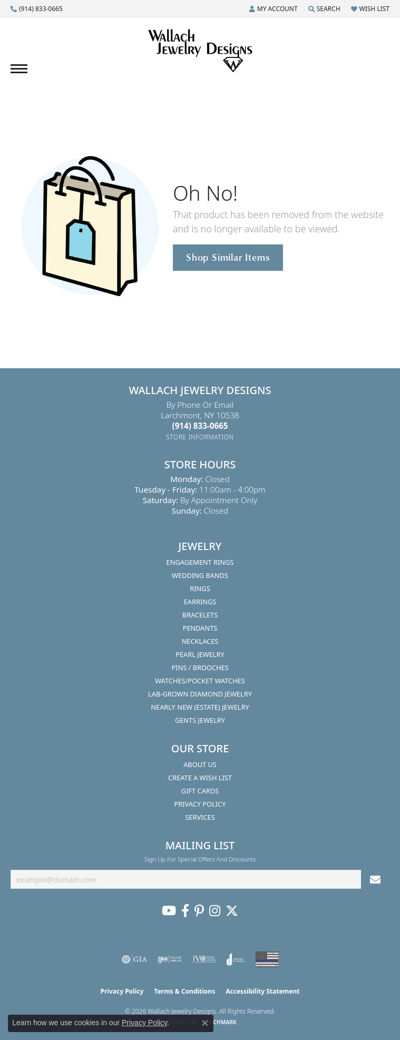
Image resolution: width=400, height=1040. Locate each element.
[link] (37, 9)
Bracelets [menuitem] (200, 615)
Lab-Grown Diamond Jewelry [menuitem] (200, 694)
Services (199, 817)
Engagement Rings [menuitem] (200, 562)
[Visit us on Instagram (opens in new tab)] (214, 911)
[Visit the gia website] (134, 959)
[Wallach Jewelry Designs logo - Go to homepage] (200, 51)
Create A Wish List (200, 777)
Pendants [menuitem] (200, 628)
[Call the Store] (200, 425)
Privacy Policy (200, 804)
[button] (273, 9)
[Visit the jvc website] (204, 959)
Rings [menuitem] (200, 588)
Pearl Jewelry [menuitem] (200, 654)
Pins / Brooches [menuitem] (199, 667)
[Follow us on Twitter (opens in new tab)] (232, 911)
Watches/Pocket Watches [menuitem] (200, 680)
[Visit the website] (267, 959)
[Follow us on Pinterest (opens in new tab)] (199, 911)
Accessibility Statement (262, 991)
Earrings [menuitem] (200, 601)
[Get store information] (200, 437)
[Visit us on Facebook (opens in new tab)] (185, 911)
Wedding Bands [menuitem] (200, 575)
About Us (200, 764)
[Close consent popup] (205, 1023)
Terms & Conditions (184, 991)
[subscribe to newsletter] (375, 879)
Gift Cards (200, 791)
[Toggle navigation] (19, 69)
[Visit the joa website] (236, 959)
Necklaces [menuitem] (200, 641)
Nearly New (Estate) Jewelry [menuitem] (200, 707)
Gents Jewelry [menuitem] (200, 720)
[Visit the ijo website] (169, 959)
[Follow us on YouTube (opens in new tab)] (169, 911)
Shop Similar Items (228, 257)
